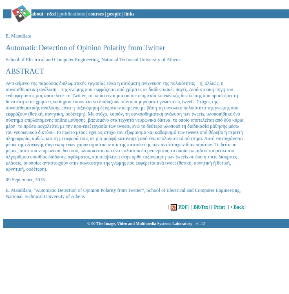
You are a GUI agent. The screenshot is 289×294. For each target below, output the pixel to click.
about (37, 14)
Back (236, 207)
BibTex (200, 207)
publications (72, 14)
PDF (178, 207)
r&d (51, 14)
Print (219, 207)
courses (96, 14)
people (114, 14)
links (129, 14)
